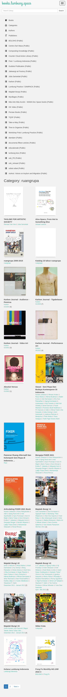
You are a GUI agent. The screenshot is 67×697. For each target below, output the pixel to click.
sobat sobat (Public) (14, 168)
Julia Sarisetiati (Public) (16, 76)
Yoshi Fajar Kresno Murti (51, 419)
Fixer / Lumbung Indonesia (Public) (20, 61)
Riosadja (57, 576)
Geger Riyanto (22, 572)
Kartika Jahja (8, 581)
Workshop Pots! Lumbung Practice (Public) (24, 133)
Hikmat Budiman (51, 397)
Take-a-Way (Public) (15, 122)
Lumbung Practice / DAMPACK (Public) (22, 87)
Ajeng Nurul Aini (45, 459)
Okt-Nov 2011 (40, 527)
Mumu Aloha (47, 576)
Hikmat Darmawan (23, 576)
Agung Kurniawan (51, 401)
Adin (36, 459)
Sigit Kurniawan (42, 581)
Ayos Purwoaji (50, 462)
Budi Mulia (46, 570)
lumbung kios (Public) (15, 153)
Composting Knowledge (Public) (19, 51)
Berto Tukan (45, 464)
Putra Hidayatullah (55, 457)
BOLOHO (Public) (14, 41)
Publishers (11, 36)
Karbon (6, 304)
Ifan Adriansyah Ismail (49, 518)
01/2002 (7, 391)
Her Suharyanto (47, 574)
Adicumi (12, 565)
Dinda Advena (17, 570)
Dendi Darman (47, 406)
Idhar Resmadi (9, 579)
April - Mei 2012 (40, 590)
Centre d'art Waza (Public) (17, 46)
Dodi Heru (27, 570)
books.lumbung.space (16, 3)
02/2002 (7, 348)
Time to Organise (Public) (17, 127)
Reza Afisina (39, 397)
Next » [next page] (16, 687)
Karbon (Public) (13, 82)
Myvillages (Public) (14, 97)
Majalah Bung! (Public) (16, 92)
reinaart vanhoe (40, 224)
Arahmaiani (39, 403)
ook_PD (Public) (13, 158)
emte (5, 565)
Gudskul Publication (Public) (18, 66)
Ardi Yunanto (49, 403)
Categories (11, 25)
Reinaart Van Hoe (10, 224)
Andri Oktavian (48, 568)
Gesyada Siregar (41, 468)
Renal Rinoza (48, 473)
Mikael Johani (41, 522)
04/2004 (7, 307)
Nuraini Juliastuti (41, 395)
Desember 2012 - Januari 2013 (14, 633)
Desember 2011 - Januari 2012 (14, 585)
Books (9, 20)
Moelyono (38, 416)
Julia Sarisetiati (23, 224)
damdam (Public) (13, 138)
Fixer (5, 463)
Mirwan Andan (53, 395)
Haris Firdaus (8, 574)
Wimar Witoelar (48, 585)
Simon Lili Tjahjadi (55, 581)
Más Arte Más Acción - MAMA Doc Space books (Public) (29, 102)
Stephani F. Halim (41, 583)
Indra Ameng (47, 412)
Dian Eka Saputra (51, 516)
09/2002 (38, 350)
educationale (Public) (15, 148)
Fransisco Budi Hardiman (51, 408)
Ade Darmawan (47, 399)
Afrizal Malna (20, 565)
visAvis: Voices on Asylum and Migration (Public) (26, 173)
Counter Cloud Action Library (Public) (21, 56)
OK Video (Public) (14, 107)
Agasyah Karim (40, 514)
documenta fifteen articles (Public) (20, 143)
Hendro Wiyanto (54, 468)
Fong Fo (47, 674)
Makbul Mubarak (49, 520)
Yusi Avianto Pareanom (51, 525)
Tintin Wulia (48, 416)
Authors (10, 30)
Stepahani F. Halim (10, 583)
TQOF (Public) (12, 117)
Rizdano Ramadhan (42, 579)
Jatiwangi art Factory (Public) (18, 71)
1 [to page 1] (5, 687)
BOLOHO (38, 674)
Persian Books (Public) (16, 112)
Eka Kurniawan (53, 511)
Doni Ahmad (55, 464)
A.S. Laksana (39, 565)
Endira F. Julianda (41, 466)
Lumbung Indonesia (10, 671)
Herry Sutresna (20, 574)
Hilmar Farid (55, 410)
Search (61, 11)
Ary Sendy (16, 568)
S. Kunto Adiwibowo (21, 581)
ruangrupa (7, 263)
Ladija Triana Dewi (41, 470)
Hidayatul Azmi (54, 466)
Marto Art (60, 520)
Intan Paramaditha (22, 579)
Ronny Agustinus (56, 579)
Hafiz (47, 410)
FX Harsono (39, 410)
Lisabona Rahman (50, 414)
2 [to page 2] (10, 687)
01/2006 (38, 304)
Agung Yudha (50, 565)
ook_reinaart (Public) (15, 163)
